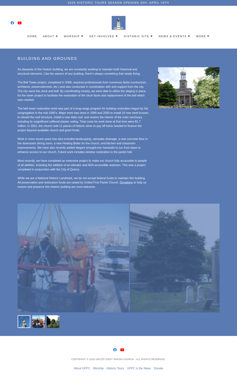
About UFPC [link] (82, 368)
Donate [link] (158, 368)
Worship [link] (98, 368)
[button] (50, 36)
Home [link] (32, 36)
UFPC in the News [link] (139, 368)
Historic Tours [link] (115, 368)
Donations (126, 182)
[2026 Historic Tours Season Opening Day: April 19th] (118, 3)
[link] (12, 22)
